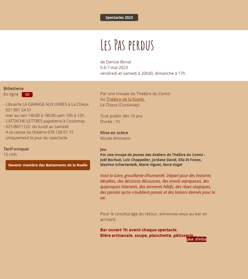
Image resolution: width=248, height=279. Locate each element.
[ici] (27, 94)
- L (6, 121)
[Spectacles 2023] (119, 17)
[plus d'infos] (196, 239)
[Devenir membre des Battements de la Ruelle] (48, 165)
